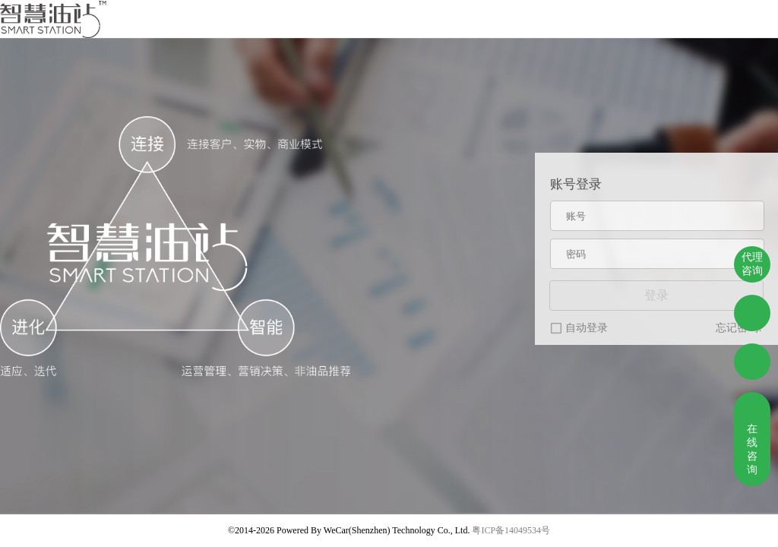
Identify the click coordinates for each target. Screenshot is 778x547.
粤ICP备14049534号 (511, 530)
